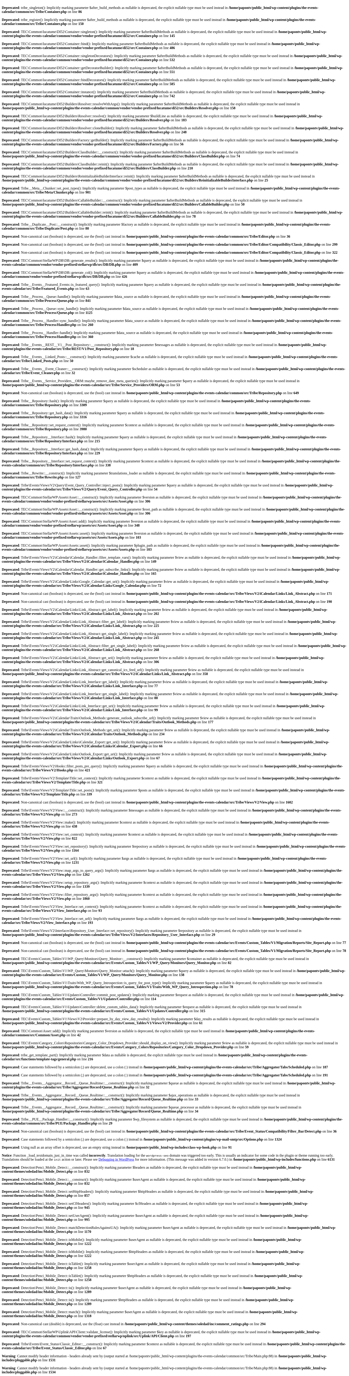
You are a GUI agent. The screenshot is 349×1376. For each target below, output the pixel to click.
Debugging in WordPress (116, 1159)
